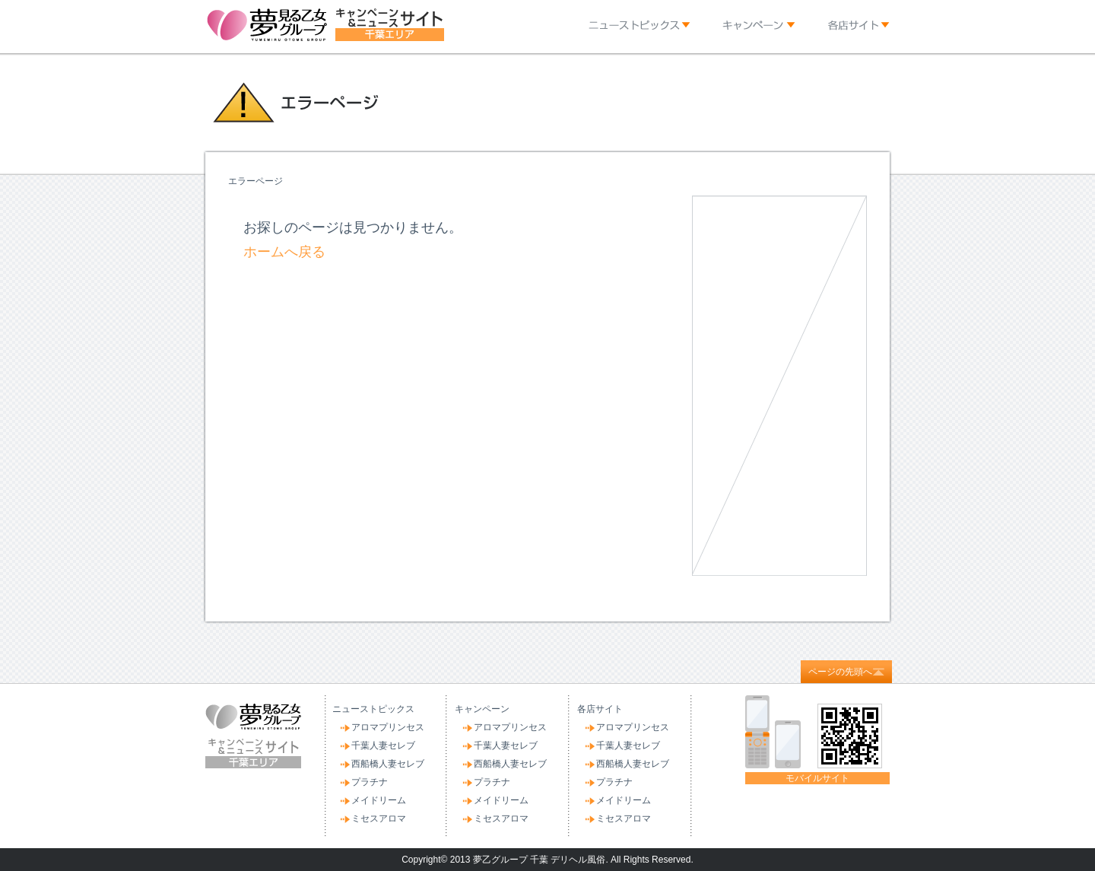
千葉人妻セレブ (383, 745)
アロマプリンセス (387, 727)
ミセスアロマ (378, 818)
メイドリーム (378, 800)
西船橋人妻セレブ (387, 763)
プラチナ (369, 782)
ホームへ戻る (284, 251)
